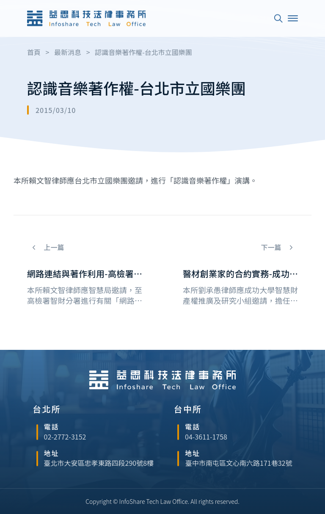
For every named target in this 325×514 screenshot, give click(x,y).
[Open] (293, 17)
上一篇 (53, 247)
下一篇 (272, 247)
